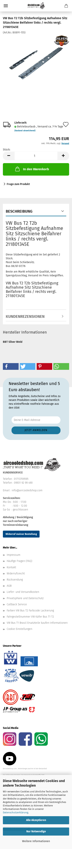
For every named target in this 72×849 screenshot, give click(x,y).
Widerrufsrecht (16, 573)
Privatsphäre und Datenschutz (25, 598)
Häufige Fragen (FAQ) (19, 561)
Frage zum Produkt (18, 184)
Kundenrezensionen (25, 316)
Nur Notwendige (36, 831)
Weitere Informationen (36, 841)
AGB (9, 585)
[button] (8, 156)
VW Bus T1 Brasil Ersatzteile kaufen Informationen (37, 622)
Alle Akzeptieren (36, 820)
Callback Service (17, 604)
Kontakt (11, 567)
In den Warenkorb (31, 169)
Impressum (13, 555)
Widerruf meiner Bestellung (21, 534)
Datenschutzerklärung (15, 812)
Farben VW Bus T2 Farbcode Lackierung (30, 610)
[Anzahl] (36, 156)
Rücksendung (15, 579)
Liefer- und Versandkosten (23, 592)
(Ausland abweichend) (25, 130)
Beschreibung (19, 211)
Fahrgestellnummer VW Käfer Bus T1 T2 (30, 616)
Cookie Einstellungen (19, 629)
